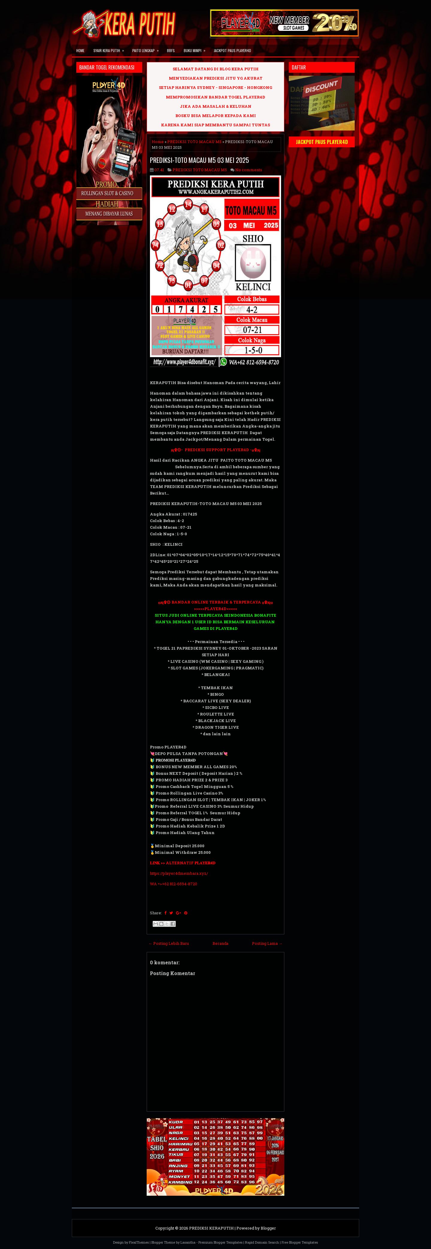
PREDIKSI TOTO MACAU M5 (194, 141)
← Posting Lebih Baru (168, 943)
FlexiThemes (139, 1242)
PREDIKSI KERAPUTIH (211, 1228)
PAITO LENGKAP (147, 49)
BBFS (171, 50)
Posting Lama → (267, 943)
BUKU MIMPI (196, 49)
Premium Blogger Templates (220, 1242)
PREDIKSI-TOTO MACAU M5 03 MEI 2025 (199, 159)
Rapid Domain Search (262, 1242)
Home (80, 50)
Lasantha (187, 1242)
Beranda (220, 943)
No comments (248, 169)
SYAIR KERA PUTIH (110, 49)
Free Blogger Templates (300, 1242)
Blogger (268, 1228)
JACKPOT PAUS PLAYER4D (232, 50)
